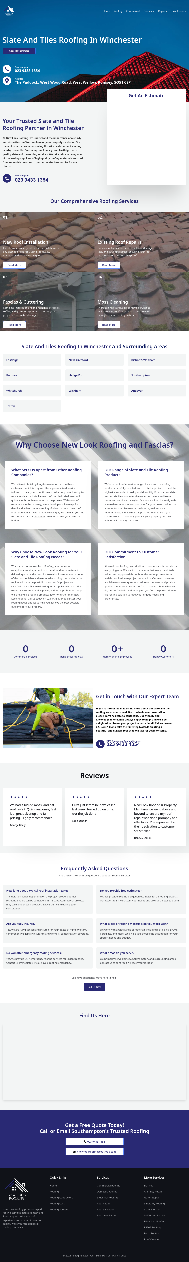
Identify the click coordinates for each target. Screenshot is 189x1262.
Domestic (149, 11)
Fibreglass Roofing (154, 1221)
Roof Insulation (105, 1209)
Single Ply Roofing (154, 1203)
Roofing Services (59, 1209)
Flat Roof (149, 1185)
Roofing (118, 11)
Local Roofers (178, 11)
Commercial (133, 11)
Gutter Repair (152, 1197)
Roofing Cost (57, 1203)
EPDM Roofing (152, 1227)
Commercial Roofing (108, 1185)
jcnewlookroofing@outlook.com (94, 1151)
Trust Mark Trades (116, 1255)
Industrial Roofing (107, 1197)
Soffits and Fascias (154, 1215)
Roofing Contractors (61, 1197)
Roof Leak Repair (106, 1215)
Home (106, 11)
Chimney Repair (153, 1191)
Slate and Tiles (152, 1209)
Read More (14, 265)
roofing (166, 484)
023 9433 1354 (94, 1141)
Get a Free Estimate (19, 50)
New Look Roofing (17, 138)
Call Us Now (94, 987)
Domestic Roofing (107, 1191)
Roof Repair (103, 1203)
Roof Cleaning (152, 1239)
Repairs (162, 11)
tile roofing (40, 516)
